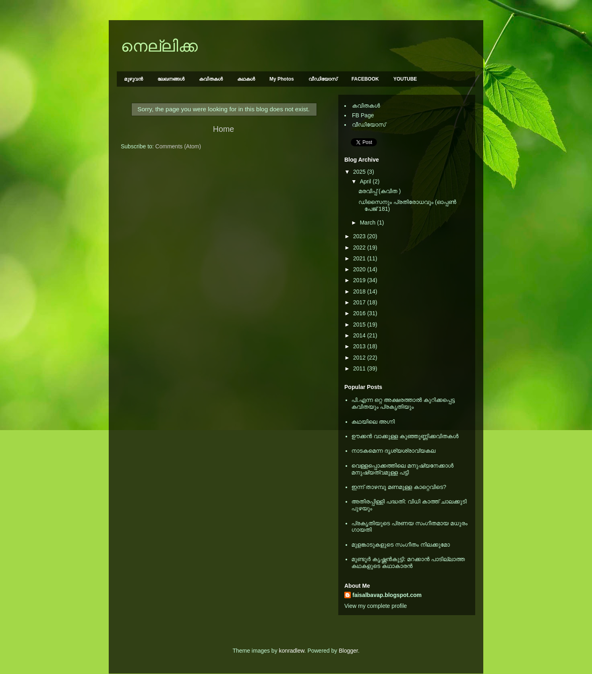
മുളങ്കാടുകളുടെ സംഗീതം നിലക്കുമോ (401, 544)
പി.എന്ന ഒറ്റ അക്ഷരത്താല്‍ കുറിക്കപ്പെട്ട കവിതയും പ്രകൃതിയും (403, 403)
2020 (360, 269)
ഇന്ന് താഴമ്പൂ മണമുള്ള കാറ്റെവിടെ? (399, 487)
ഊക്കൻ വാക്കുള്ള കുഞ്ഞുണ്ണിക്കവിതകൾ (405, 436)
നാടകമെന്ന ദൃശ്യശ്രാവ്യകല (394, 450)
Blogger (348, 650)
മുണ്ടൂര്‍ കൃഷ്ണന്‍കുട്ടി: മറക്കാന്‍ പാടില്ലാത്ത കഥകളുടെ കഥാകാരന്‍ (408, 562)
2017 (360, 302)
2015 (360, 324)
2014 (360, 335)
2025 (360, 171)
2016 (360, 313)
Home (223, 129)
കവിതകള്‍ (211, 79)
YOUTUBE (405, 79)
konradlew (291, 650)
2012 (360, 357)
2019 (360, 280)
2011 (360, 368)
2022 (360, 247)
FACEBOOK (365, 79)
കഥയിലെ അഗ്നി (373, 421)
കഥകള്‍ (246, 79)
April (366, 181)
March (368, 222)
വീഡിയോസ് (322, 79)
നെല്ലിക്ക (159, 46)
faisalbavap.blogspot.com (387, 595)
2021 (360, 258)
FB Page (363, 115)
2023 (360, 236)
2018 (360, 291)
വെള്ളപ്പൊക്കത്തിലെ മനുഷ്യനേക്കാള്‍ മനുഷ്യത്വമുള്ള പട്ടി (403, 469)
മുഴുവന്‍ (133, 79)
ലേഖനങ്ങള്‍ (170, 79)
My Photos (281, 79)
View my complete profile (375, 606)
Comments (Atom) (178, 146)
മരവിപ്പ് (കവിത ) (379, 191)
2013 (360, 346)
